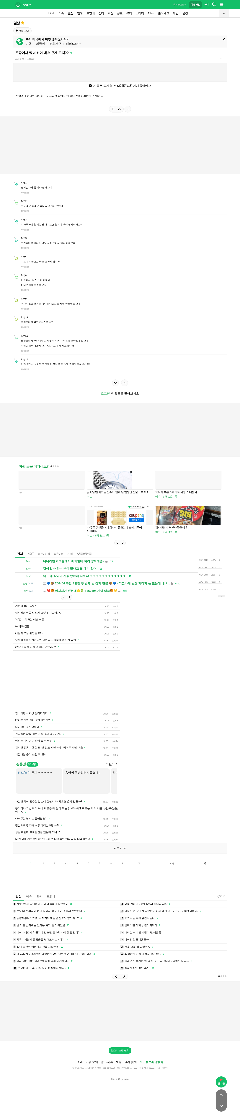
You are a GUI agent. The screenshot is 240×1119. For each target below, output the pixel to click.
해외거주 (55, 43)
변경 (185, 13)
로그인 (105, 393)
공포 (120, 13)
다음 (172, 863)
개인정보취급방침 (151, 1062)
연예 (80, 13)
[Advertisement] (103, 680)
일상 (70, 13)
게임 (175, 13)
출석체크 (163, 13)
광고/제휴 (107, 1062)
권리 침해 (130, 1062)
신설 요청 (22, 30)
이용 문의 (91, 1062)
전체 (20, 553)
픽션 (110, 13)
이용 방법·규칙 (180, 5)
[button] (117, 542)
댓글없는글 (84, 553)
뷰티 (129, 13)
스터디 (139, 13)
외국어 (40, 43)
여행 (29, 43)
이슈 (61, 13)
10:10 (221, 896)
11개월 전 (19, 59)
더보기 (111, 764)
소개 (80, 1062)
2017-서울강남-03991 (144, 1067)
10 (139, 863)
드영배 (90, 13)
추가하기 (32, 764)
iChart (151, 13)
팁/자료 (58, 553)
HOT (51, 13)
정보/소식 (43, 553)
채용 (119, 1062)
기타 (70, 553)
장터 (101, 13)
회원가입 (195, 4)
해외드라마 (73, 43)
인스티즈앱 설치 (120, 1050)
